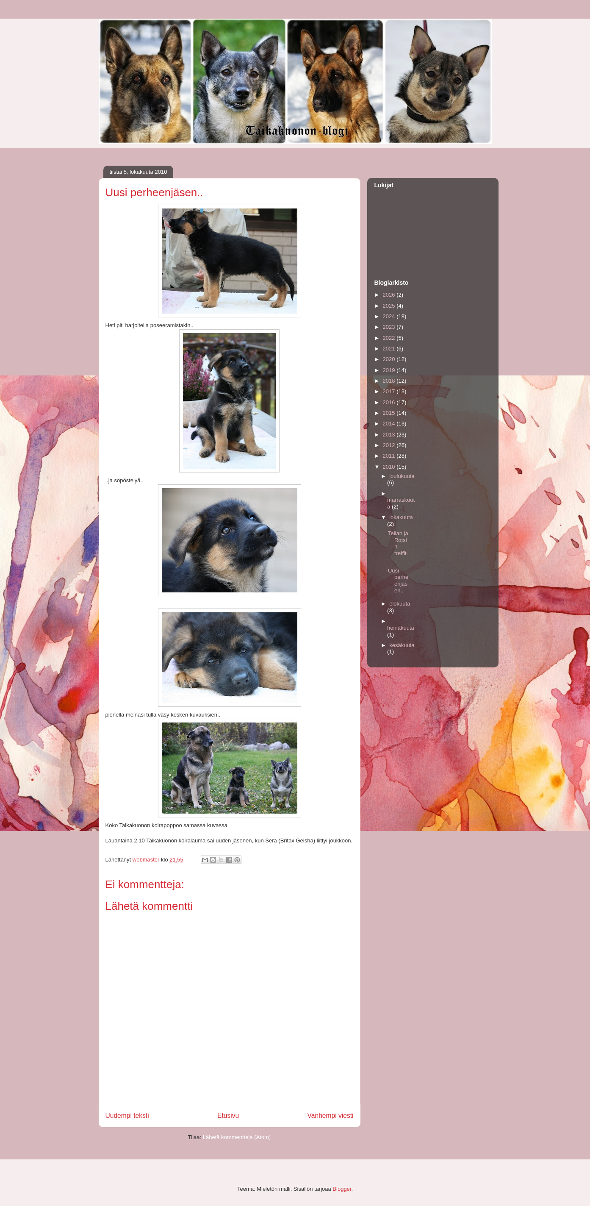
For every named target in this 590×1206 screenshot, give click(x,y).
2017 (390, 391)
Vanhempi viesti (330, 1115)
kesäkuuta (401, 645)
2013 (390, 434)
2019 (390, 370)
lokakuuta (401, 517)
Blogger (341, 1189)
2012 (390, 445)
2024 (390, 316)
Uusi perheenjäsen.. (398, 580)
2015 (390, 413)
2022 (390, 338)
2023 (390, 327)
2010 (390, 467)
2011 (390, 456)
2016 (390, 402)
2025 (390, 306)
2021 (390, 348)
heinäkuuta (400, 628)
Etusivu (228, 1115)
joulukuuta (401, 476)
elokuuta (399, 603)
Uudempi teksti (127, 1115)
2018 (390, 381)
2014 (390, 423)
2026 (390, 295)
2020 (390, 359)
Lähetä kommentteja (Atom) (237, 1137)
